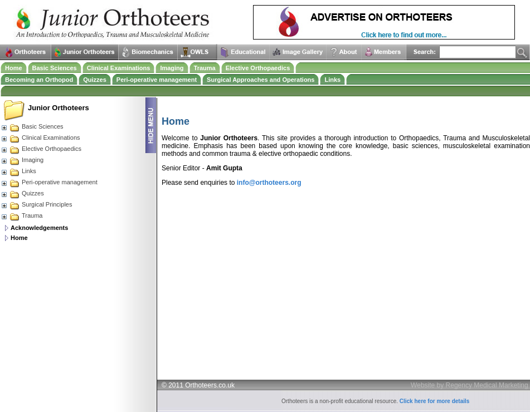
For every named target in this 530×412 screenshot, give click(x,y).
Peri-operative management (156, 79)
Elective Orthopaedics (258, 68)
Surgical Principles (36, 204)
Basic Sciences (54, 68)
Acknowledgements (39, 227)
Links (332, 79)
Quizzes (94, 79)
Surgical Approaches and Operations (260, 79)
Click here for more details (435, 401)
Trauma (205, 68)
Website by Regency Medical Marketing (469, 385)
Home (13, 68)
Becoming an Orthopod (39, 79)
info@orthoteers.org (269, 183)
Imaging (171, 68)
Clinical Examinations (118, 68)
